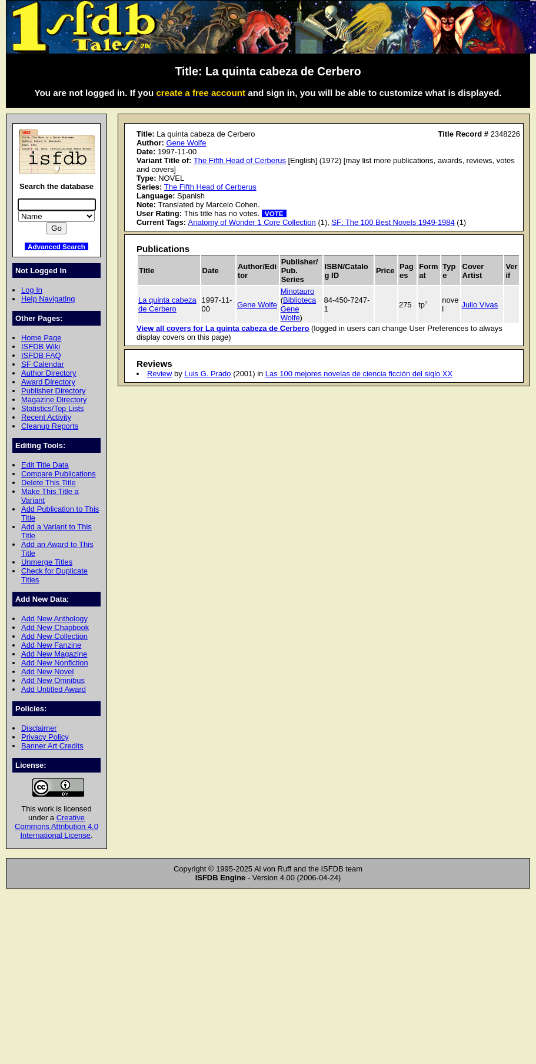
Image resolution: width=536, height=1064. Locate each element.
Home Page (41, 337)
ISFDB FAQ (41, 355)
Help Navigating (48, 298)
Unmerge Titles (46, 562)
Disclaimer (38, 728)
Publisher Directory (53, 390)
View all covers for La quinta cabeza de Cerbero (223, 328)
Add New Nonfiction (54, 662)
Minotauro (298, 291)
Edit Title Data (45, 464)
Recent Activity (46, 417)
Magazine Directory (54, 399)
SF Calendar (42, 364)
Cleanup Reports (49, 426)
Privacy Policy (45, 736)
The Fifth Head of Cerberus (240, 160)
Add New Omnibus (53, 680)
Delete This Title (48, 482)
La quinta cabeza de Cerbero (167, 304)
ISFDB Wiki (40, 346)
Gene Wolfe (186, 142)
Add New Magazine (54, 653)
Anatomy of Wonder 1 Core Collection (252, 222)
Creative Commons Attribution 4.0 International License (56, 826)
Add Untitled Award (53, 689)
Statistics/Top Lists (52, 408)
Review (159, 373)
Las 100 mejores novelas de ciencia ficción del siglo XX (358, 373)
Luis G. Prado (207, 373)
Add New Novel (47, 671)
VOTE (274, 213)
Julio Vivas (480, 304)
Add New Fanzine (51, 645)
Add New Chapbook (55, 627)
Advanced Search (56, 246)
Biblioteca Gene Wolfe (299, 309)
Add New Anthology (54, 618)
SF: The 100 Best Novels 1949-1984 (392, 222)
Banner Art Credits (52, 745)
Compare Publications (58, 473)
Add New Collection (54, 636)
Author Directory (48, 373)
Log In (31, 290)
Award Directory (48, 381)
